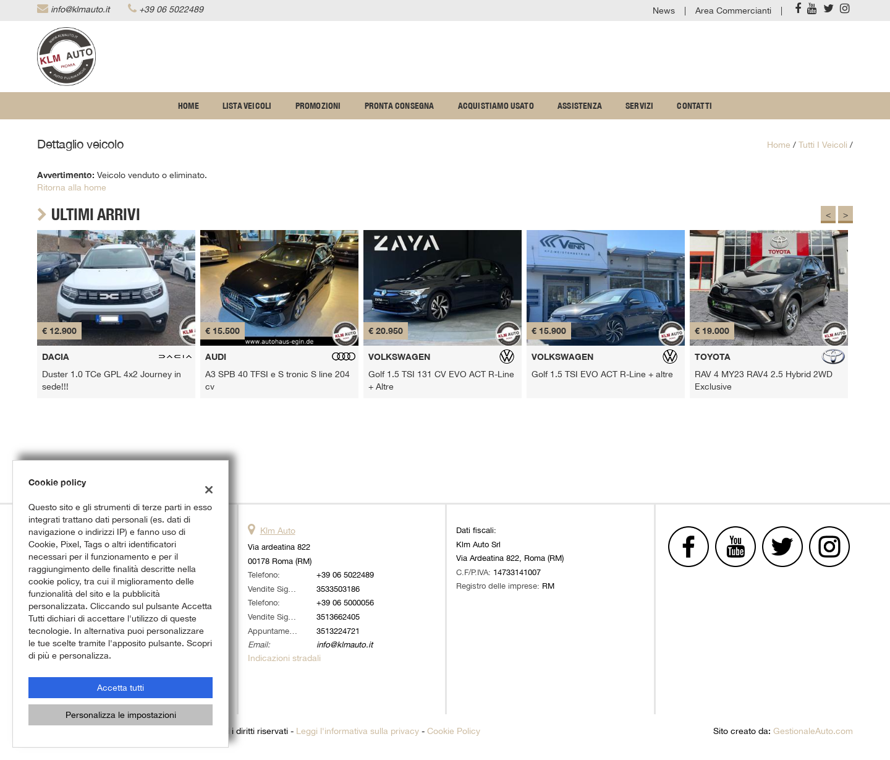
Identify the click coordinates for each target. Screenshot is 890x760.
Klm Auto (277, 531)
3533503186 (338, 589)
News (664, 10)
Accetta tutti (120, 688)
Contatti (694, 106)
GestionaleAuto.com (813, 731)
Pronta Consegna (399, 106)
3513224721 (338, 631)
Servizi (639, 106)
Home (188, 106)
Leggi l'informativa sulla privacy (357, 731)
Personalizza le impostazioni (121, 715)
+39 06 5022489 (171, 9)
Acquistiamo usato (496, 106)
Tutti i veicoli (823, 145)
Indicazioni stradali (284, 658)
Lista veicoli (247, 106)
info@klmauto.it (80, 9)
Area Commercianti (733, 10)
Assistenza (579, 106)
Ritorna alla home (71, 187)
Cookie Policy (453, 731)
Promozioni (318, 106)
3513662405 (338, 616)
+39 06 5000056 (345, 602)
